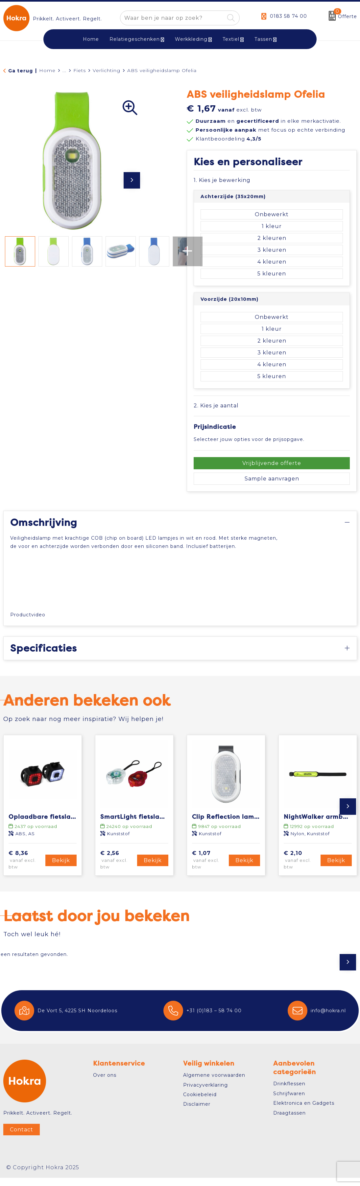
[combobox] (172, 18)
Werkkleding (191, 39)
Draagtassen (289, 1121)
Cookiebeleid (200, 1103)
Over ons (104, 1083)
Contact (21, 1138)
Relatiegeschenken (134, 39)
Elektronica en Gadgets (303, 1111)
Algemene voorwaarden (214, 1083)
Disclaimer (196, 1113)
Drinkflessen (289, 1092)
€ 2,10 (301, 868)
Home (47, 70)
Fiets (79, 70)
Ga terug (20, 71)
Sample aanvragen (272, 479)
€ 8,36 (26, 868)
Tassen (263, 39)
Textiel (231, 39)
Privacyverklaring (205, 1093)
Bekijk (61, 868)
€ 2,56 (117, 868)
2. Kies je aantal (216, 405)
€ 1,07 (209, 868)
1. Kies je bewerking (222, 180)
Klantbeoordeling (228, 139)
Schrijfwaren (289, 1102)
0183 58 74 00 (288, 16)
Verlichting (106, 70)
